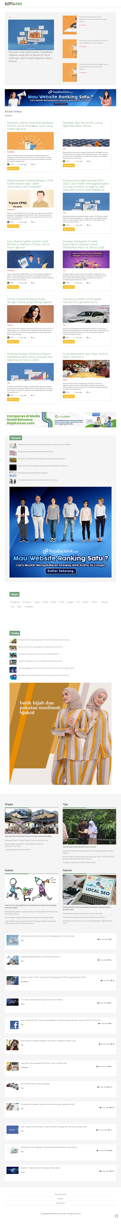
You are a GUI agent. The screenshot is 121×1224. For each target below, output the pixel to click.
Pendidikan (83, 25)
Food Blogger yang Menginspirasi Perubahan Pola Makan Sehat (29, 917)
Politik (65, 380)
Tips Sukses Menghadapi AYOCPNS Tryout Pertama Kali (44, 1063)
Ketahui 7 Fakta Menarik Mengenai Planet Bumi (40, 1168)
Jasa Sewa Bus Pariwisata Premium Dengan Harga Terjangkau (28, 836)
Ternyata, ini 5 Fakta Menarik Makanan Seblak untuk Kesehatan (41, 459)
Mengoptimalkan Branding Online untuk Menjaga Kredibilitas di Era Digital (88, 852)
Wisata (37, 602)
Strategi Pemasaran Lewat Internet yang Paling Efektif (38, 654)
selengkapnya (13, 168)
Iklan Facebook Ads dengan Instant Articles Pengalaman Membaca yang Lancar (54, 1127)
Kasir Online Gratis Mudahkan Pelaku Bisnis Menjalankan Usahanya (42, 466)
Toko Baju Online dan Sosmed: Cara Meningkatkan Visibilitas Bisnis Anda (87, 922)
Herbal (45, 602)
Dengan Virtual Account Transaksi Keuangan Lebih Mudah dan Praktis (44, 444)
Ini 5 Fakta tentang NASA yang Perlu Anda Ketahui (42, 1000)
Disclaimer (60, 1203)
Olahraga (104, 602)
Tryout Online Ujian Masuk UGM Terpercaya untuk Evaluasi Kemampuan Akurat (93, 19)
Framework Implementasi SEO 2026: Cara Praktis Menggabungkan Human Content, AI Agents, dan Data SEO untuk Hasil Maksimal (86, 185)
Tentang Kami (60, 1194)
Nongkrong (15, 602)
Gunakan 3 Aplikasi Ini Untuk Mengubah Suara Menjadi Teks (40, 661)
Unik (12, 607)
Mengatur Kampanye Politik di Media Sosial (79, 862)
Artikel (60, 1199)
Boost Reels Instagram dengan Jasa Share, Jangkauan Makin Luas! (48, 1041)
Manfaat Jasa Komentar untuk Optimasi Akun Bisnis (83, 124)
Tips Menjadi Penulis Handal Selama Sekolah (79, 847)
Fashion (95, 602)
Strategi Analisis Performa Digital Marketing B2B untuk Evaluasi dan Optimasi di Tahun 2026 (30, 357)
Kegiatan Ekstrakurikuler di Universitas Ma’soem (40, 957)
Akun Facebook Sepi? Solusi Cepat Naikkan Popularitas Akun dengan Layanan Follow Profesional (60, 1020)
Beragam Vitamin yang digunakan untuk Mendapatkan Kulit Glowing (44, 640)
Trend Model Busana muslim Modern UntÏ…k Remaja (37, 480)
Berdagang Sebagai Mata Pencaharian (33, 473)
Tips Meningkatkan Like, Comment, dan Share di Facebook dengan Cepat (46, 668)
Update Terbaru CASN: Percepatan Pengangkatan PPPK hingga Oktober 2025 (53, 977)
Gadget (70, 602)
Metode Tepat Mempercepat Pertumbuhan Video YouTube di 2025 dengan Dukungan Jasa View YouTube (88, 858)
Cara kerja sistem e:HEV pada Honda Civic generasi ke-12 (82, 301)
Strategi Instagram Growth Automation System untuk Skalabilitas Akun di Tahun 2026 (83, 244)
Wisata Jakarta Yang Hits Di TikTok (17, 850)
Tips (10, 17)
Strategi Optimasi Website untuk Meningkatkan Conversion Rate (47, 936)
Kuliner (53, 602)
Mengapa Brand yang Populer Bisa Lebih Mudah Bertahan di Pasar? (43, 675)
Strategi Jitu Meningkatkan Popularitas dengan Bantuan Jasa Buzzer (49, 1147)
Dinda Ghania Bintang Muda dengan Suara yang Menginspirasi (29, 301)
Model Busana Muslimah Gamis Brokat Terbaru (35, 452)
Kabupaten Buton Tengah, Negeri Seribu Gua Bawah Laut (26, 840)
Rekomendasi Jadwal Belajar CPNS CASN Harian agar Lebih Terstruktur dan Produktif (30, 183)
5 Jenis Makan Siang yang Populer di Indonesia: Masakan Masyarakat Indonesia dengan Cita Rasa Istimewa (30, 922)
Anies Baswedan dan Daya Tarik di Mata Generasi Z (85, 355)
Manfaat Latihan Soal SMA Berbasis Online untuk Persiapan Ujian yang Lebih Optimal (93, 66)
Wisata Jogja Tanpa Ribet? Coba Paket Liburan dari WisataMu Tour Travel (24, 845)
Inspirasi (10, 325)
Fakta (19, 607)
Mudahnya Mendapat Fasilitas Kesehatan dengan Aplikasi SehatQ (48, 1104)
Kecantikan (27, 602)
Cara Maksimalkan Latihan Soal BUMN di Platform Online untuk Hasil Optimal (28, 244)
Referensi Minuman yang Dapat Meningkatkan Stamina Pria (40, 647)
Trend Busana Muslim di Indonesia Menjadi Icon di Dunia (84, 917)
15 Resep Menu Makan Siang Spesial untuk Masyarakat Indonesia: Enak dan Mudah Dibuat (31, 913)
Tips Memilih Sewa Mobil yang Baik (35, 1084)
